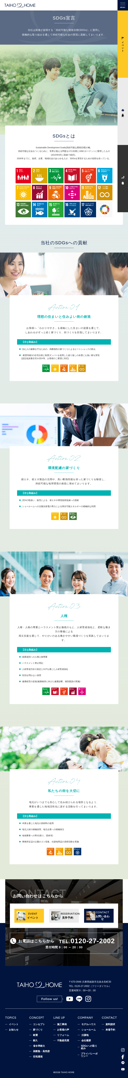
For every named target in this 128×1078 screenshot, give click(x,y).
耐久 (35, 1040)
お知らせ (13, 1030)
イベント (13, 1024)
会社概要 (86, 1040)
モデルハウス (88, 1024)
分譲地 (85, 1035)
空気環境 (38, 1057)
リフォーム (63, 1035)
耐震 (35, 1035)
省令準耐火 (39, 1046)
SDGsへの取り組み (89, 1047)
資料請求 (110, 1024)
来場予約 (110, 1030)
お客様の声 (63, 1030)
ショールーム (88, 1030)
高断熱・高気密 (41, 1051)
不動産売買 (63, 1040)
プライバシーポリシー (89, 1055)
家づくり (38, 1030)
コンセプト (39, 1024)
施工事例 (62, 1024)
